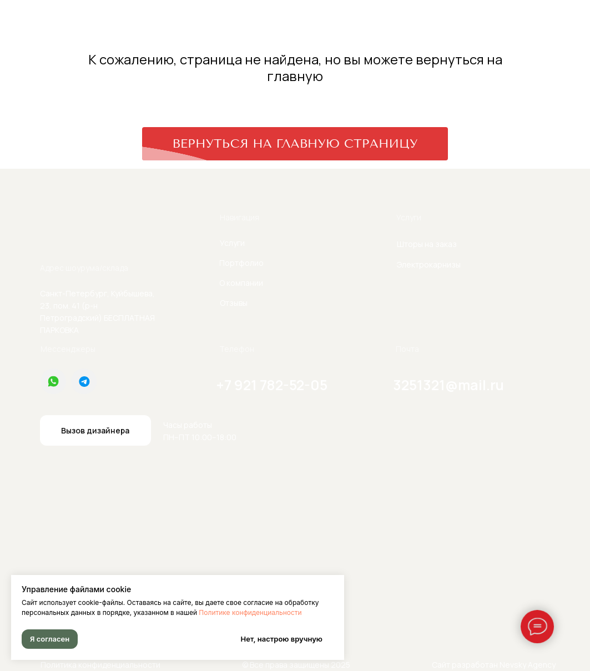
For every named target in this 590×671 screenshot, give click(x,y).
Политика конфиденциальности (100, 664)
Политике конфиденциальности (250, 612)
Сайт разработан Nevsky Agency (494, 664)
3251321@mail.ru (448, 385)
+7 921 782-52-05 (271, 385)
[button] (95, 430)
